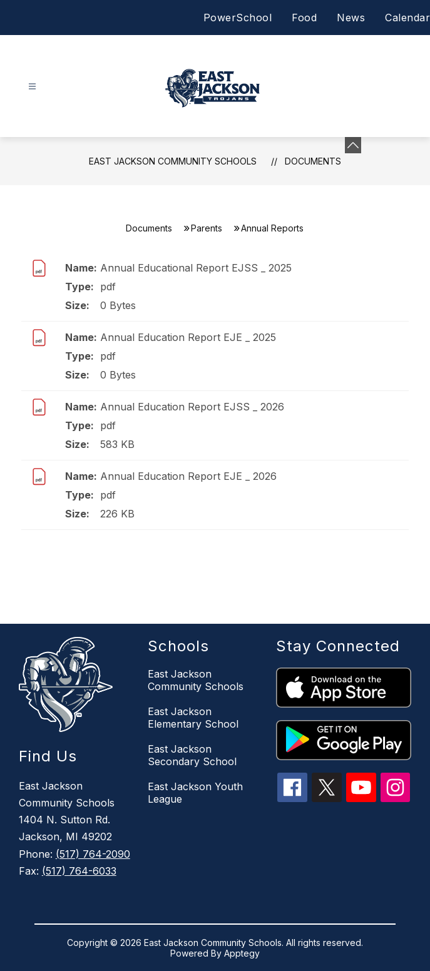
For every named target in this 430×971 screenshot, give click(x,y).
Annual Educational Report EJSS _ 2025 (196, 268)
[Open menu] (32, 86)
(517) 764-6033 (79, 871)
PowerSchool (237, 17)
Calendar (407, 17)
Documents (313, 161)
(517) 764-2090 (93, 854)
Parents (206, 228)
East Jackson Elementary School (193, 717)
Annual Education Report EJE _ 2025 (188, 337)
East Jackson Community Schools (173, 161)
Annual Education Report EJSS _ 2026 (192, 406)
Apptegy (242, 953)
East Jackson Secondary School (192, 755)
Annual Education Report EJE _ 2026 (188, 476)
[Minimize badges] (353, 145)
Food (304, 17)
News (351, 17)
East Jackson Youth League (195, 792)
